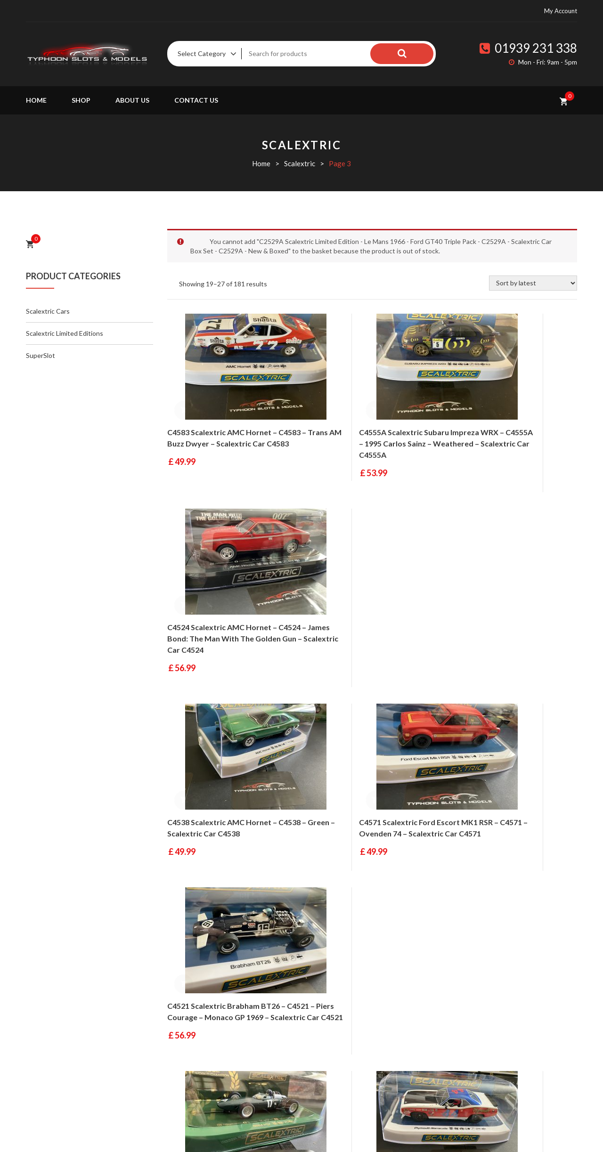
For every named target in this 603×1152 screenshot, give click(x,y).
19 (423, 913)
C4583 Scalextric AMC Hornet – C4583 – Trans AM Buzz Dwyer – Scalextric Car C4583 (223, 432)
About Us (132, 100)
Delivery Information (404, 1013)
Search (414, 53)
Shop (81, 100)
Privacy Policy (393, 1075)
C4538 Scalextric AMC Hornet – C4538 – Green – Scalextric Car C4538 (222, 627)
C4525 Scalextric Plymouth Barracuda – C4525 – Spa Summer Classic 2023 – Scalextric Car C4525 (370, 811)
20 (443, 913)
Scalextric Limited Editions (64, 333)
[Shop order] (533, 283)
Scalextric (299, 163)
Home (36, 100)
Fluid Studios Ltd (265, 1132)
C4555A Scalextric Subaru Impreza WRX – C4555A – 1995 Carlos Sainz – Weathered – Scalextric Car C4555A (372, 432)
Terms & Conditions (401, 1034)
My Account (560, 11)
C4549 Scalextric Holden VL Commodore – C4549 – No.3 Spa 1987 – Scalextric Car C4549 (506, 811)
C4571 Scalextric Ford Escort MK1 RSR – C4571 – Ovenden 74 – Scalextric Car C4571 (368, 627)
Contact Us (196, 100)
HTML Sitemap (394, 1096)
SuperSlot (40, 355)
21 (463, 913)
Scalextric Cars (48, 311)
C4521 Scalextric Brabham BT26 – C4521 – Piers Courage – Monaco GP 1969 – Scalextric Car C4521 (513, 627)
